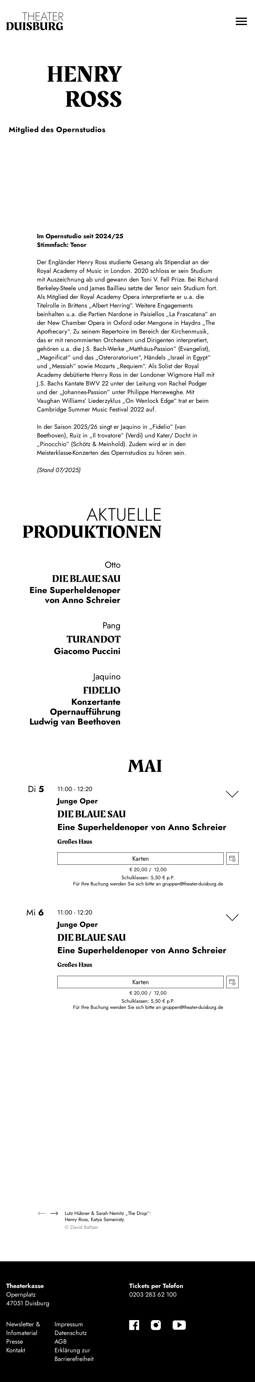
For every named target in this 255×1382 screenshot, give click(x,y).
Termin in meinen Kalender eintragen (232, 858)
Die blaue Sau (86, 579)
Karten (140, 858)
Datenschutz (71, 1332)
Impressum (69, 1324)
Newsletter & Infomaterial (23, 1328)
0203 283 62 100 (153, 1294)
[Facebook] (134, 1325)
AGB (61, 1341)
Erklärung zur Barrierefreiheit (74, 1354)
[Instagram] (156, 1325)
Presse (14, 1341)
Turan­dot (94, 639)
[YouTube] (179, 1325)
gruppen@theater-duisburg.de (192, 883)
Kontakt (15, 1350)
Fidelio (102, 690)
